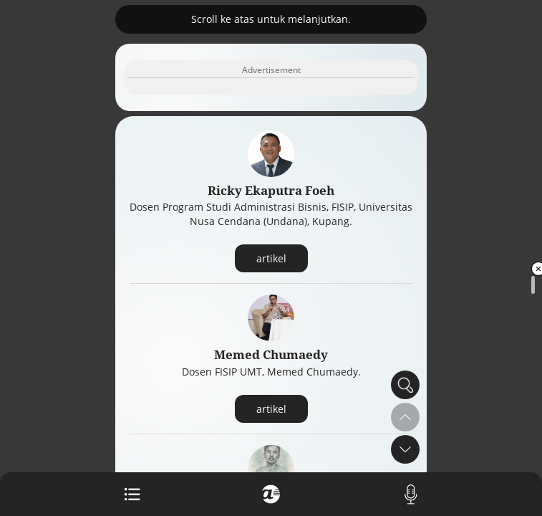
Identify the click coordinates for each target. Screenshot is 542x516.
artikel (271, 258)
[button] (405, 449)
